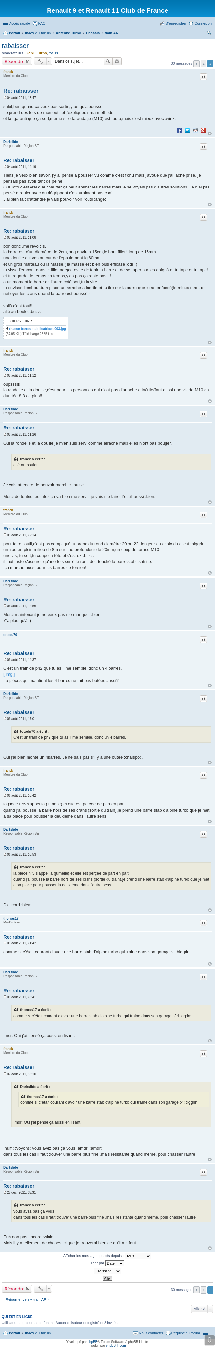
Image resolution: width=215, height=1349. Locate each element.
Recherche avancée (117, 61)
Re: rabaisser (21, 91)
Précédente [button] (196, 63)
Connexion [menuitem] (203, 23)
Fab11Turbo (37, 53)
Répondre (15, 61)
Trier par (107, 1263)
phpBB (92, 1342)
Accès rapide (19, 23)
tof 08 (53, 53)
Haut (210, 133)
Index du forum (38, 1333)
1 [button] (204, 63)
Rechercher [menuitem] (209, 33)
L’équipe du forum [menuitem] (185, 1333)
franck (8, 72)
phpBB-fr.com (116, 1345)
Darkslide (10, 142)
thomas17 (11, 918)
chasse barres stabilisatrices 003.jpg (37, 329)
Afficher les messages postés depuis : (107, 1256)
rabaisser (15, 45)
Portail (14, 33)
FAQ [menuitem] (42, 23)
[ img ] (9, 674)
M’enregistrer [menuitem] (175, 23)
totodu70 (10, 635)
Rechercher (108, 61)
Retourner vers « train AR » (27, 1299)
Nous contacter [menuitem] (151, 1333)
